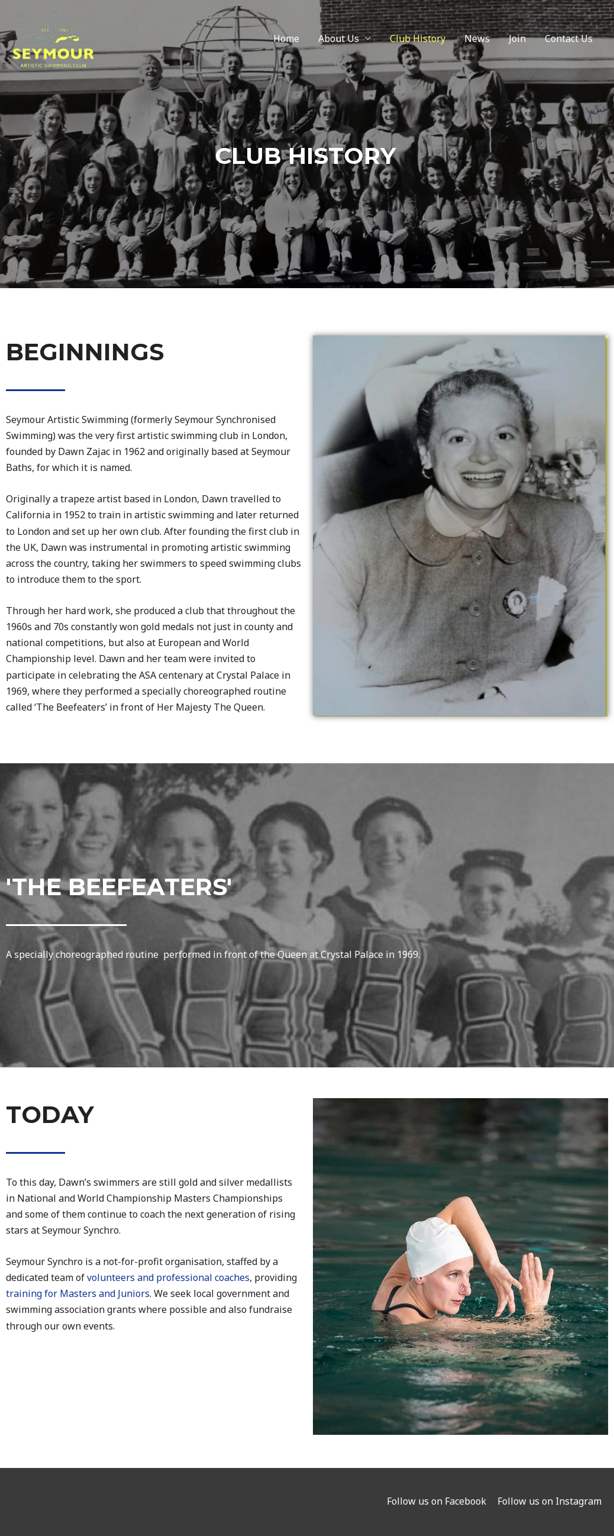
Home (286, 40)
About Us (338, 40)
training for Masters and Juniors (78, 1293)
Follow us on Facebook (436, 1501)
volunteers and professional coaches (168, 1277)
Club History (417, 40)
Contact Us (569, 40)
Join (517, 40)
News (477, 40)
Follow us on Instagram (550, 1501)
